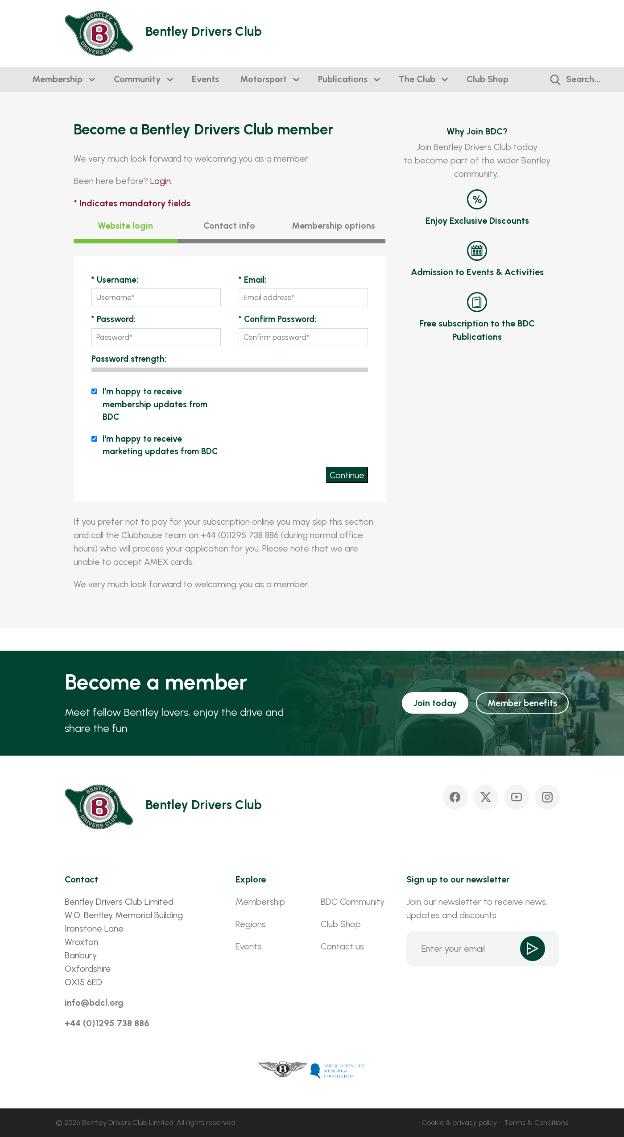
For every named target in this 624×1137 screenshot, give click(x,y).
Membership (57, 79)
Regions (251, 924)
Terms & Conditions (536, 1122)
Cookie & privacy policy (459, 1122)
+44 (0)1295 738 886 (107, 1023)
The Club (417, 79)
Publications (343, 79)
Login (160, 181)
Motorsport (263, 79)
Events (205, 79)
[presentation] (300, 402)
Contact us (342, 946)
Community (137, 79)
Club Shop (487, 79)
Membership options (333, 225)
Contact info (229, 225)
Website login (125, 225)
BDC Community (352, 901)
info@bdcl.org (94, 1002)
